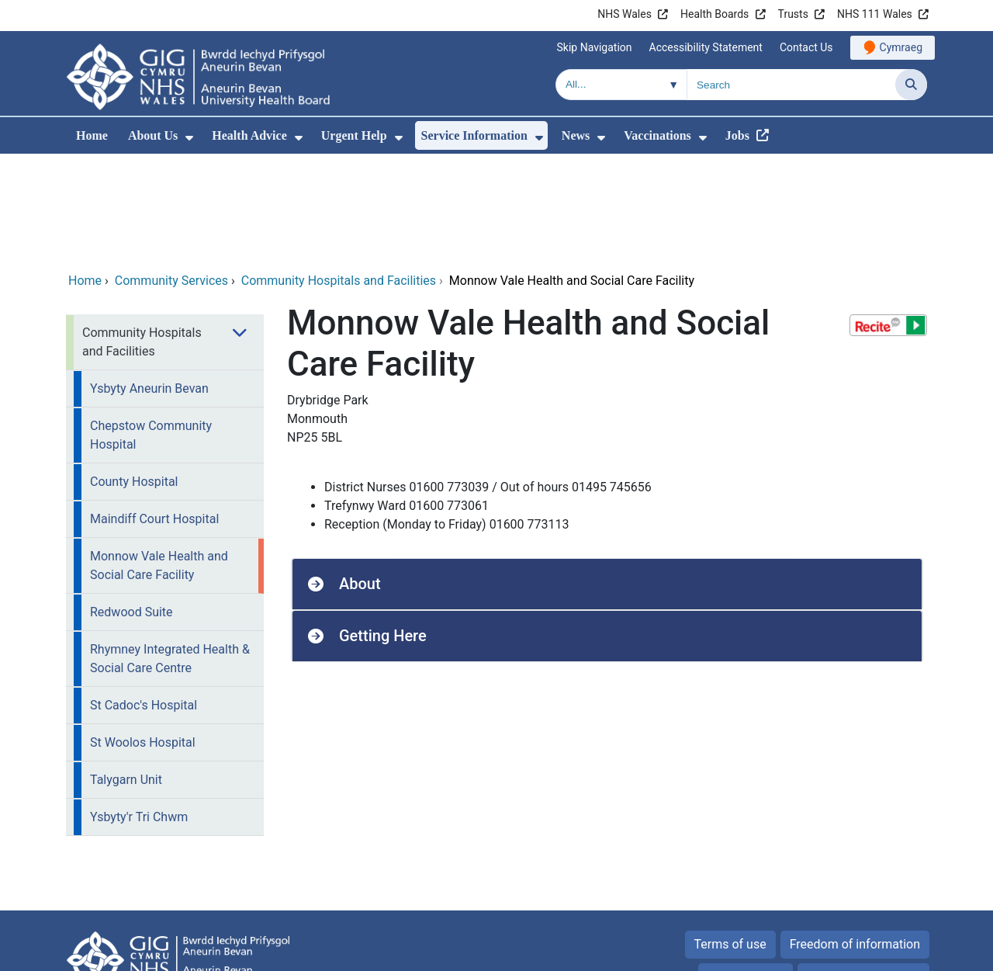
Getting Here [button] (383, 530)
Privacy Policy (746, 871)
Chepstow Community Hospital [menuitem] (151, 329)
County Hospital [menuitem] (134, 376)
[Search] (911, 84)
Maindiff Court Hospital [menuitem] (154, 413)
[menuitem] (189, 138)
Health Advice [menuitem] (249, 135)
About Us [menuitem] (153, 135)
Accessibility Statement (706, 47)
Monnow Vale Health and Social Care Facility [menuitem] (159, 460)
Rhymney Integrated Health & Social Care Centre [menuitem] (170, 553)
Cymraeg (901, 47)
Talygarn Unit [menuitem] (126, 674)
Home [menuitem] (92, 135)
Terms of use (730, 838)
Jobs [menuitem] (737, 135)
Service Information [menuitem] (474, 135)
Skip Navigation (594, 47)
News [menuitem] (576, 135)
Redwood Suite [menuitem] (131, 506)
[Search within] (621, 84)
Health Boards (714, 14)
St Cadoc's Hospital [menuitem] (143, 599)
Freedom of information (855, 838)
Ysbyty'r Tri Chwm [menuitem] (139, 711)
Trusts (793, 14)
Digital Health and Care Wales (829, 951)
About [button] (360, 478)
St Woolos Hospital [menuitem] (142, 636)
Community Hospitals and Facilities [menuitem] (142, 236)
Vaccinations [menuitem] (657, 135)
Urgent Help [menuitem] (354, 135)
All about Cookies (855, 871)
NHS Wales (624, 14)
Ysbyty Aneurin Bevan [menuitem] (149, 283)
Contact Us (806, 47)
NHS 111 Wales (874, 14)
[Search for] (791, 84)
